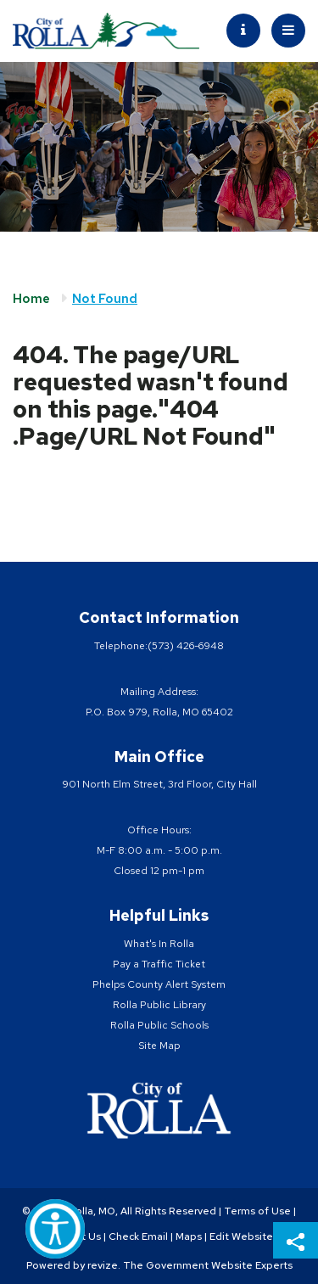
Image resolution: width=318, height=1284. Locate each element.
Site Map (159, 1045)
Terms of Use (257, 1211)
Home (31, 298)
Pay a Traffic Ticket (159, 964)
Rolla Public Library (159, 1005)
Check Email (138, 1236)
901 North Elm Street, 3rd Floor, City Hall (159, 784)
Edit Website (241, 1236)
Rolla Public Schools (159, 1025)
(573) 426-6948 (186, 646)
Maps (189, 1236)
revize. (103, 1265)
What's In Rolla (159, 943)
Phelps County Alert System (159, 984)
